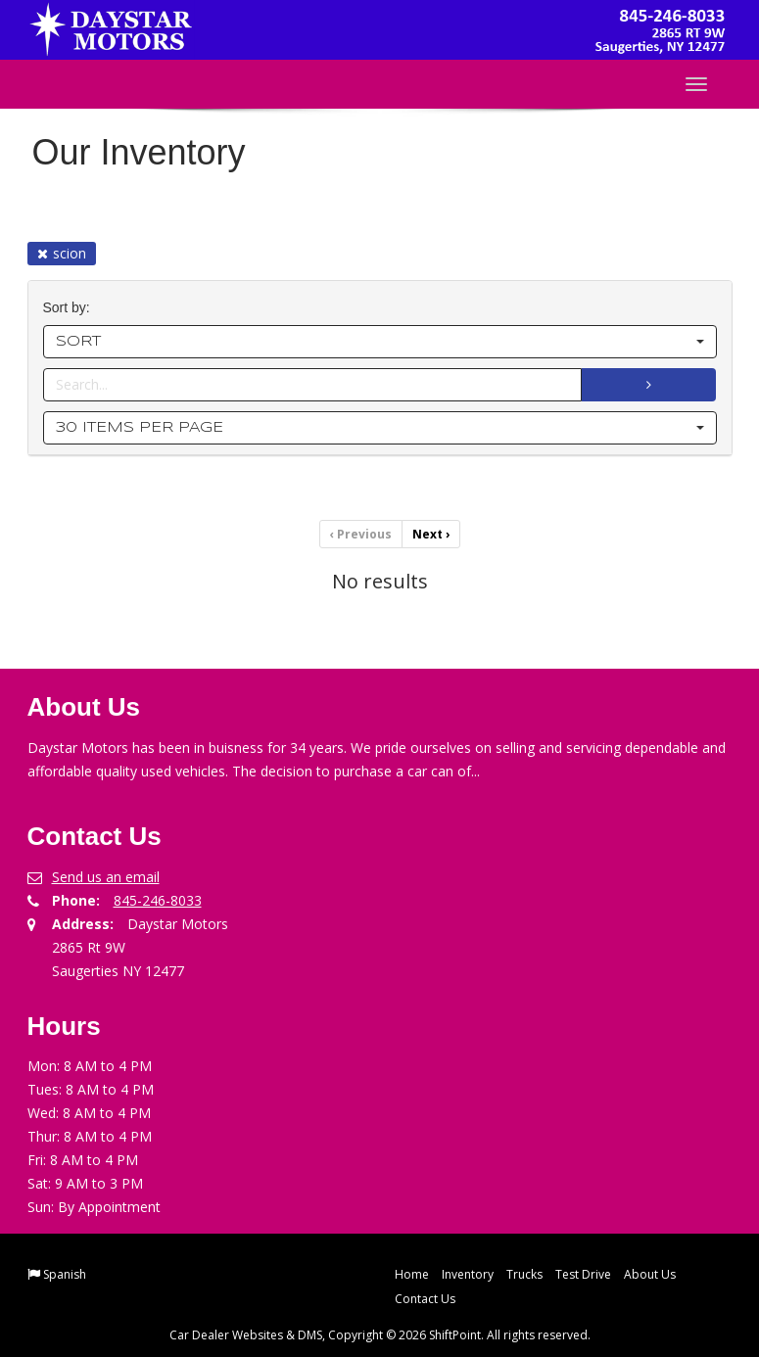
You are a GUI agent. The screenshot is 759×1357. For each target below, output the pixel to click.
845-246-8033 (158, 900)
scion (61, 253)
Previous (361, 534)
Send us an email (106, 876)
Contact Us (425, 1298)
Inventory (468, 1274)
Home (412, 1274)
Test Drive (583, 1274)
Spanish (64, 1274)
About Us (650, 1274)
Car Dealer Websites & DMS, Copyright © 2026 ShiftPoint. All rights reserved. (380, 1335)
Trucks (524, 1274)
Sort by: (70, 308)
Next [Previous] (431, 534)
